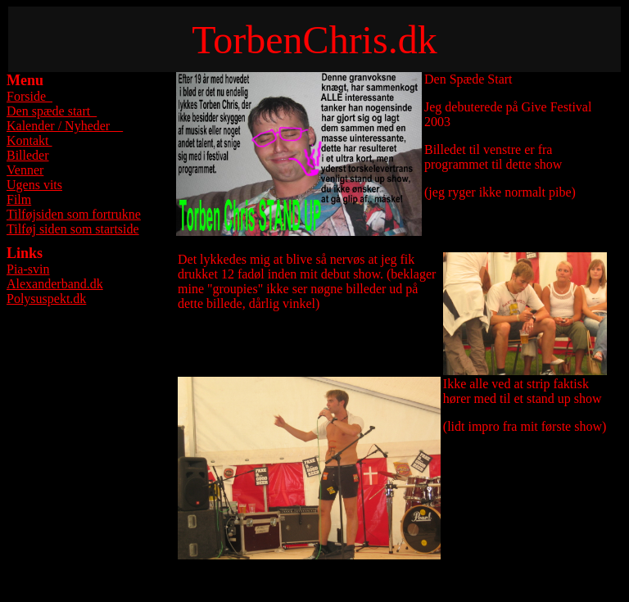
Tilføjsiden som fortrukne (74, 214)
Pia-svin (28, 269)
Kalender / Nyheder (65, 126)
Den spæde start (52, 111)
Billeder (28, 155)
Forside (29, 96)
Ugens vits (34, 185)
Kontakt (29, 140)
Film (19, 199)
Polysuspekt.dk (46, 299)
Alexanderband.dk (55, 284)
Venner (25, 170)
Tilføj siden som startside (73, 229)
